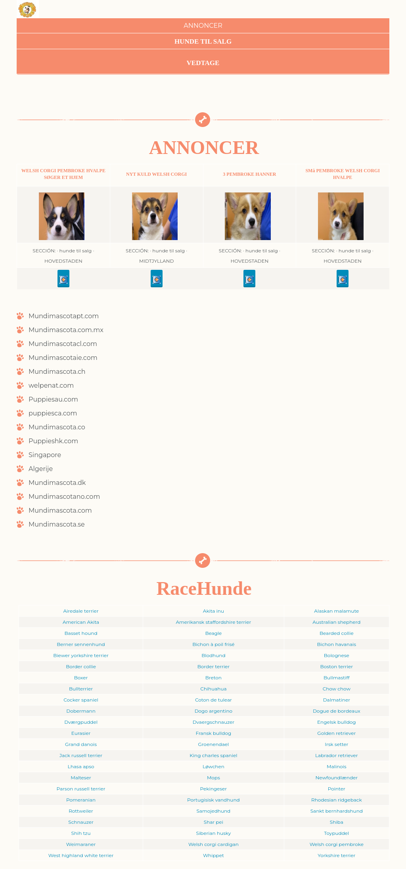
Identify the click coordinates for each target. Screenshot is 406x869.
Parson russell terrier (81, 789)
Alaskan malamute (336, 611)
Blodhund (213, 655)
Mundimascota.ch (57, 371)
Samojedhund (213, 811)
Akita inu (213, 611)
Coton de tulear (213, 700)
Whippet (213, 855)
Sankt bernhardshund (336, 811)
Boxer (81, 678)
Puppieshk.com (53, 441)
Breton (213, 678)
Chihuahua (213, 689)
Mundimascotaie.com (63, 357)
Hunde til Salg (203, 41)
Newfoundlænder (337, 778)
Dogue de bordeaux (336, 711)
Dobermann (81, 711)
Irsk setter (336, 744)
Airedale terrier (80, 611)
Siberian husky (213, 833)
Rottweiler (81, 811)
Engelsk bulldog (336, 722)
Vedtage (203, 63)
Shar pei (213, 822)
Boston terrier (336, 666)
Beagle (213, 633)
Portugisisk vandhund (213, 800)
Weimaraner (81, 844)
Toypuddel (336, 833)
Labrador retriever (336, 755)
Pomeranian (81, 800)
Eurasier (81, 733)
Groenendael (213, 744)
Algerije (41, 469)
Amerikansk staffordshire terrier (213, 622)
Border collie (81, 666)
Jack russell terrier (80, 755)
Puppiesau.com (53, 399)
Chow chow (336, 689)
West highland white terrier (81, 855)
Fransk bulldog (214, 733)
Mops (213, 778)
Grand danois (81, 744)
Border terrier (213, 666)
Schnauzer (81, 822)
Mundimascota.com (60, 510)
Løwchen (213, 766)
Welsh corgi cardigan (213, 844)
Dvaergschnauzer (213, 722)
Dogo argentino (213, 711)
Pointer (336, 789)
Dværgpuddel (81, 722)
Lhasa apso (81, 766)
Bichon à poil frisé (213, 644)
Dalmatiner (336, 700)
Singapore (45, 455)
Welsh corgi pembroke (337, 844)
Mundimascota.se (57, 524)
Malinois (337, 766)
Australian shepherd (336, 622)
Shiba (336, 822)
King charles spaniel (213, 755)
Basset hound (81, 633)
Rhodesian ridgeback (336, 800)
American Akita (81, 622)
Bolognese (336, 655)
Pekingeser (213, 789)
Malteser (81, 778)
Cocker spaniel (80, 700)
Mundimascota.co (57, 427)
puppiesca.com (53, 413)
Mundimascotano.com (64, 496)
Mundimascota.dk (57, 482)
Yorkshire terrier (336, 855)
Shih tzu (81, 833)
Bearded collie (337, 633)
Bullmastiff (337, 678)
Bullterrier (81, 689)
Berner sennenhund (81, 644)
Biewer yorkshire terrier (80, 655)
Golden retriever (336, 733)
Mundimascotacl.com (63, 344)
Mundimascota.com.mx (66, 330)
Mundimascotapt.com (64, 316)
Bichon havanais (336, 644)
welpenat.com (51, 385)
